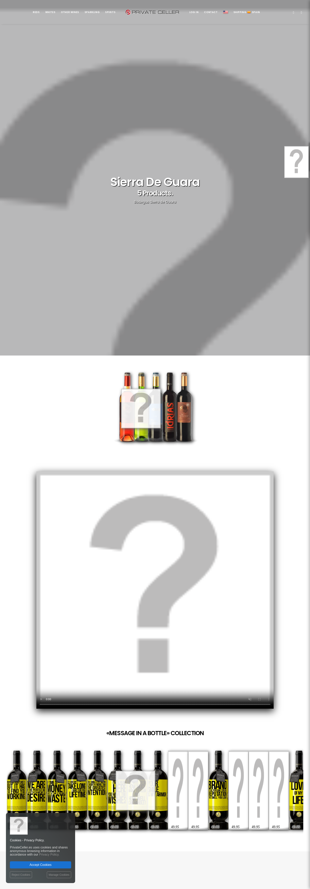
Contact (210, 12)
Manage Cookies (59, 874)
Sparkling (92, 12)
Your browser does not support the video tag (155, 590)
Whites (50, 12)
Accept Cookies (40, 864)
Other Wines (70, 12)
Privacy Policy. (49, 854)
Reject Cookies (21, 874)
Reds (36, 12)
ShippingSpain (246, 12)
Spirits (110, 12)
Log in (194, 12)
